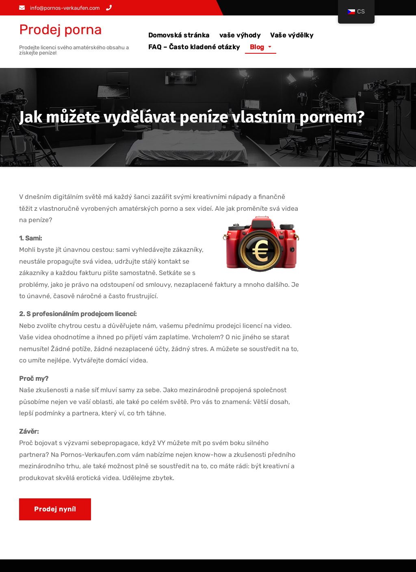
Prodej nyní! (55, 509)
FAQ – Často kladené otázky (194, 47)
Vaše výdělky (291, 35)
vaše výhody (240, 35)
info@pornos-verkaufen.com (59, 8)
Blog (260, 47)
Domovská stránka (179, 35)
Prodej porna (60, 29)
